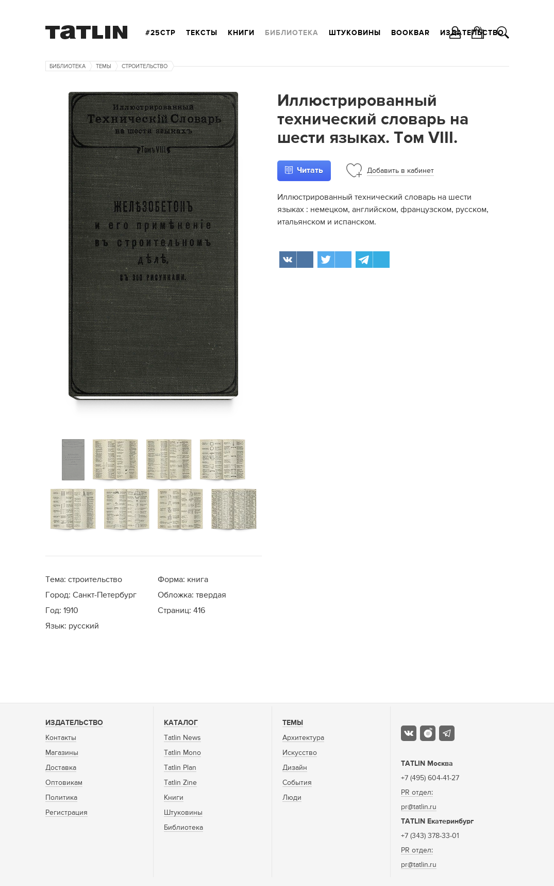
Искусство (299, 752)
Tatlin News (182, 738)
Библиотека (291, 33)
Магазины (61, 752)
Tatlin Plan (180, 767)
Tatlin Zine (180, 782)
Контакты (60, 738)
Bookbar (410, 33)
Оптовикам (63, 782)
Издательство (74, 723)
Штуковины (355, 33)
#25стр (160, 33)
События (297, 782)
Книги (241, 33)
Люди (291, 797)
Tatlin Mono (182, 752)
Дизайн (294, 767)
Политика (61, 797)
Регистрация (66, 812)
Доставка (60, 767)
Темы (103, 66)
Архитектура (303, 738)
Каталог (181, 723)
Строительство (144, 66)
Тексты (201, 33)
